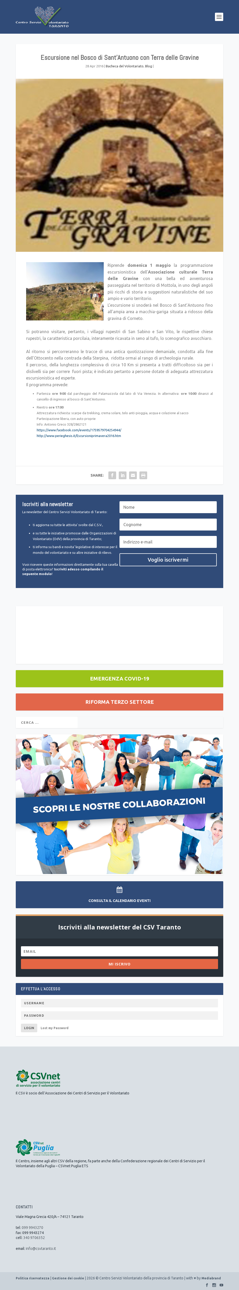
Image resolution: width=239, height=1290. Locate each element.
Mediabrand (211, 1278)
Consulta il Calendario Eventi (119, 901)
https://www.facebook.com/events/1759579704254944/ (79, 430)
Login (29, 1028)
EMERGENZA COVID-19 (119, 679)
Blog (148, 66)
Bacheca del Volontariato (125, 66)
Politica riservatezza (32, 1278)
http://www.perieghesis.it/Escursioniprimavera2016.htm (79, 436)
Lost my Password (55, 1028)
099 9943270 (32, 1228)
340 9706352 (34, 1238)
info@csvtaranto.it (41, 1248)
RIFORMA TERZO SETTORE (119, 702)
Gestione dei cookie (68, 1278)
